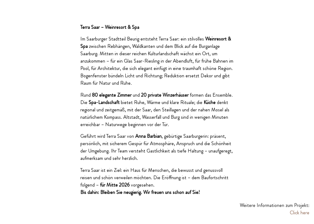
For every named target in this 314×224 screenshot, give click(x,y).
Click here (299, 213)
